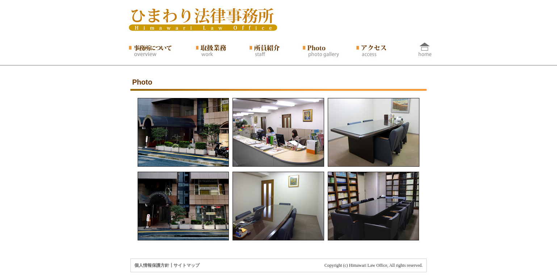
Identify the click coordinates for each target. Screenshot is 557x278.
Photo (142, 82)
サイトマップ (186, 265)
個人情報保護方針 (151, 265)
